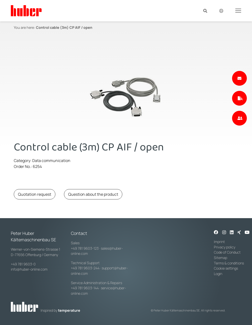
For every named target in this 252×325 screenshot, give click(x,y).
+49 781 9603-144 (85, 288)
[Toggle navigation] (238, 10)
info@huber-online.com (29, 269)
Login (218, 273)
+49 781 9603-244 (85, 268)
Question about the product (93, 194)
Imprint (219, 241)
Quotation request (34, 194)
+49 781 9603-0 (23, 264)
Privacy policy (224, 247)
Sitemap (220, 257)
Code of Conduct (227, 252)
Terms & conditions (229, 263)
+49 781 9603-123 (85, 248)
